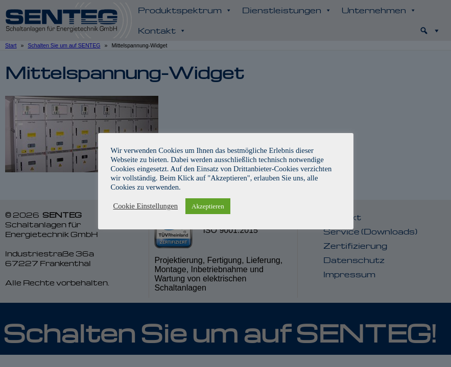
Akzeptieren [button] (208, 206)
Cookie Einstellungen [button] (145, 206)
